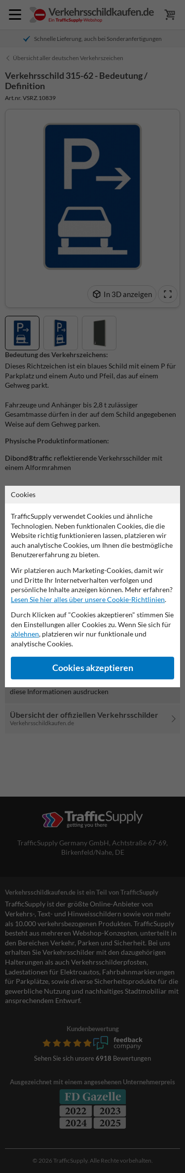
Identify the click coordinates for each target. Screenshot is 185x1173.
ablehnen (25, 634)
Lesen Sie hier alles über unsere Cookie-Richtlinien (88, 599)
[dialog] (92, 586)
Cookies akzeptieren (92, 668)
